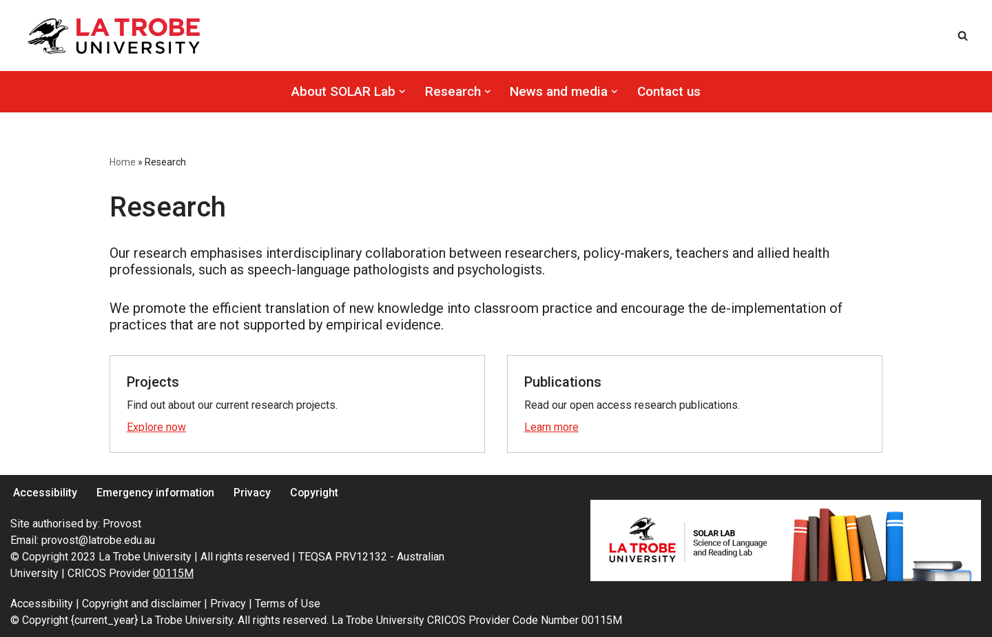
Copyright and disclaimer (143, 603)
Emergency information (156, 492)
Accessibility (45, 492)
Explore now (156, 427)
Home (123, 162)
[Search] (963, 35)
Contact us (669, 91)
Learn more (551, 427)
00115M (173, 573)
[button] (402, 91)
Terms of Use (287, 603)
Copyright (317, 492)
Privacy (254, 492)
